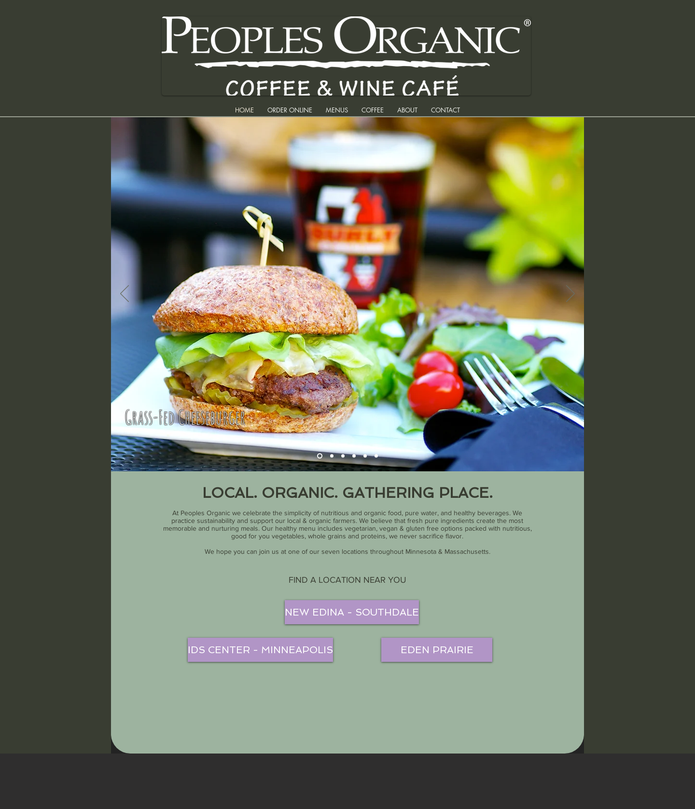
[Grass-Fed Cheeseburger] (319, 456)
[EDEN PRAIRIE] (436, 650)
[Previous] (124, 294)
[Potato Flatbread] (376, 456)
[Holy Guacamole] (365, 456)
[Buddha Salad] (343, 456)
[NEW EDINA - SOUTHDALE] (352, 612)
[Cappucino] (354, 456)
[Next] (570, 294)
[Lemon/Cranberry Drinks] (332, 456)
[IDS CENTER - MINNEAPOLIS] (260, 650)
